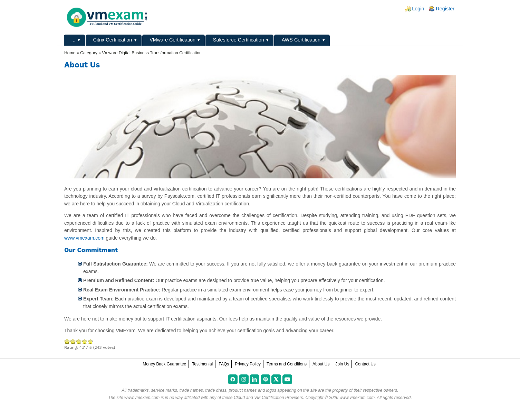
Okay (73, 341)
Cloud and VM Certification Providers (268, 397)
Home (70, 52)
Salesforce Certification (238, 40)
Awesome (90, 341)
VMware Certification (172, 40)
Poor (67, 341)
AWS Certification (301, 40)
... (73, 40)
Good (79, 341)
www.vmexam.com (84, 238)
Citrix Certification (112, 40)
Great (85, 341)
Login (418, 8)
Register (445, 8)
